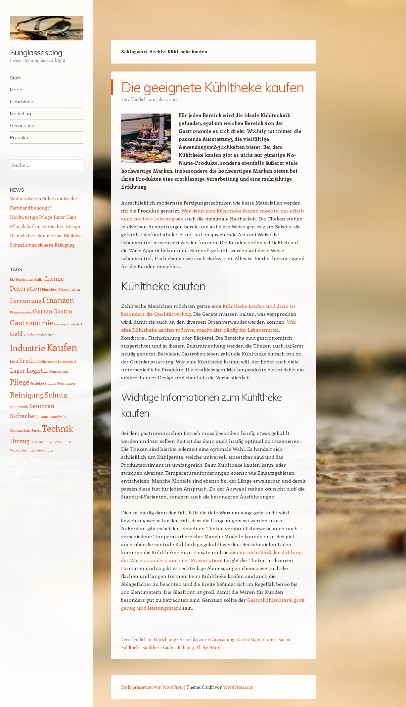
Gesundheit (22, 125)
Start (15, 78)
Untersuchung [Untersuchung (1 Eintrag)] (40, 442)
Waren (216, 647)
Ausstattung (223, 639)
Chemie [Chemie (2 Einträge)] (53, 278)
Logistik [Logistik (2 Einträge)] (37, 370)
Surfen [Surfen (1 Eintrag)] (36, 430)
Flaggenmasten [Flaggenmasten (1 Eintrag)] (21, 312)
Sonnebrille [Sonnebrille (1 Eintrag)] (57, 416)
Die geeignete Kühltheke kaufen (212, 87)
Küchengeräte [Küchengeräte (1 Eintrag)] (47, 361)
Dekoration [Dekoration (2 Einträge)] (25, 288)
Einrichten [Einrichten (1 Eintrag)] (50, 289)
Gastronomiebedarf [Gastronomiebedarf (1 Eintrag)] (68, 324)
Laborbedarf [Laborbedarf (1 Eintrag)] (67, 361)
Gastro (242, 639)
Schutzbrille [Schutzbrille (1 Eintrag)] (19, 406)
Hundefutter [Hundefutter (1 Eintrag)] (44, 334)
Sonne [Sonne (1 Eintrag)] (43, 416)
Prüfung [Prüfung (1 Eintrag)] (50, 383)
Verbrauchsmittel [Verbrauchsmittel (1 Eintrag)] (22, 450)
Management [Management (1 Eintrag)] (58, 371)
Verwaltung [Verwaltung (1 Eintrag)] (44, 450)
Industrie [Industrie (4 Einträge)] (27, 348)
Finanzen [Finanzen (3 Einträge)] (58, 300)
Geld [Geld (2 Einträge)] (16, 334)
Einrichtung (21, 102)
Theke (202, 647)
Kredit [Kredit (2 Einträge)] (27, 360)
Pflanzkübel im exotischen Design (45, 226)
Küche (284, 639)
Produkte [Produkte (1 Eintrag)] (37, 383)
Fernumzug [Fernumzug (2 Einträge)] (25, 301)
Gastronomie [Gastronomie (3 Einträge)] (31, 322)
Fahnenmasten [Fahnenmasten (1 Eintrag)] (69, 289)
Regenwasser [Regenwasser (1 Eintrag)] (66, 383)
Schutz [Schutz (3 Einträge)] (56, 395)
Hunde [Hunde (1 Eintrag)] (29, 334)
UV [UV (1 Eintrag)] (54, 442)
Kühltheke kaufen (159, 647)
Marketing (20, 114)
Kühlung (186, 647)
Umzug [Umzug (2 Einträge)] (19, 441)
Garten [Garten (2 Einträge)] (42, 311)
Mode (16, 90)
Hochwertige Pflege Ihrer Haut (43, 217)
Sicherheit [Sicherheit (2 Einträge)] (24, 416)
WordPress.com (238, 687)
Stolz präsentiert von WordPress (152, 687)
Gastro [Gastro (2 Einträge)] (62, 311)
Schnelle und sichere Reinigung (42, 245)
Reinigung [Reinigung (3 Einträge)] (27, 395)
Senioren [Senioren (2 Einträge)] (41, 406)
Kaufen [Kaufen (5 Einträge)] (61, 347)
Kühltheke (130, 647)
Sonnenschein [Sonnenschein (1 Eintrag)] (20, 430)
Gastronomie (263, 639)
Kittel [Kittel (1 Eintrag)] (14, 361)
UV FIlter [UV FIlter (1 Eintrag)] (64, 442)
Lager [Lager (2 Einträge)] (17, 370)
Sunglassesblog (36, 52)
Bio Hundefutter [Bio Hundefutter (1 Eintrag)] (22, 279)
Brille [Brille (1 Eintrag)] (38, 279)
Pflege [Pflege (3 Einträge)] (19, 382)
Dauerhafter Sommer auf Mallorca (46, 235)
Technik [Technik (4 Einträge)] (57, 428)
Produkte (19, 137)
